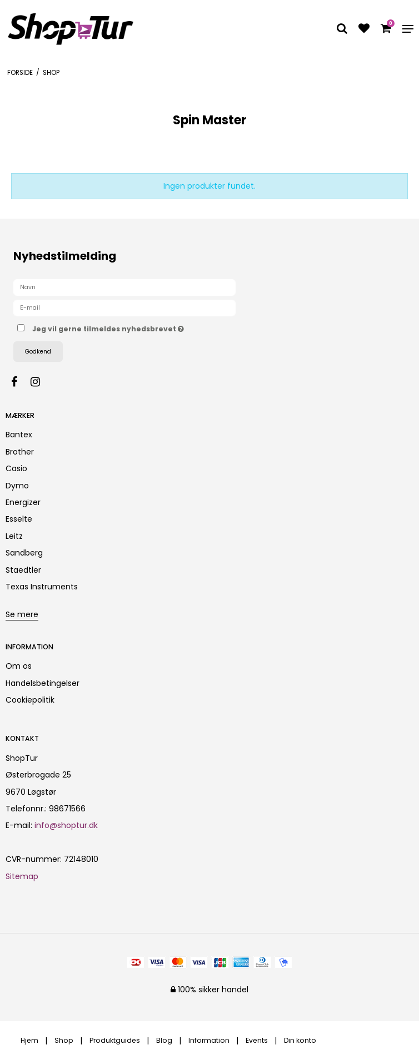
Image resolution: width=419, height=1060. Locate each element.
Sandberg (24, 552)
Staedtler (23, 570)
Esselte (19, 518)
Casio (16, 468)
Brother (20, 451)
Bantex (19, 434)
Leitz (14, 536)
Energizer (23, 502)
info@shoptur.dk (66, 825)
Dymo (17, 485)
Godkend (38, 351)
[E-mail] (124, 307)
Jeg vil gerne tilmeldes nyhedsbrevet (136, 327)
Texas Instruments (42, 586)
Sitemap (22, 876)
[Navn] (124, 286)
